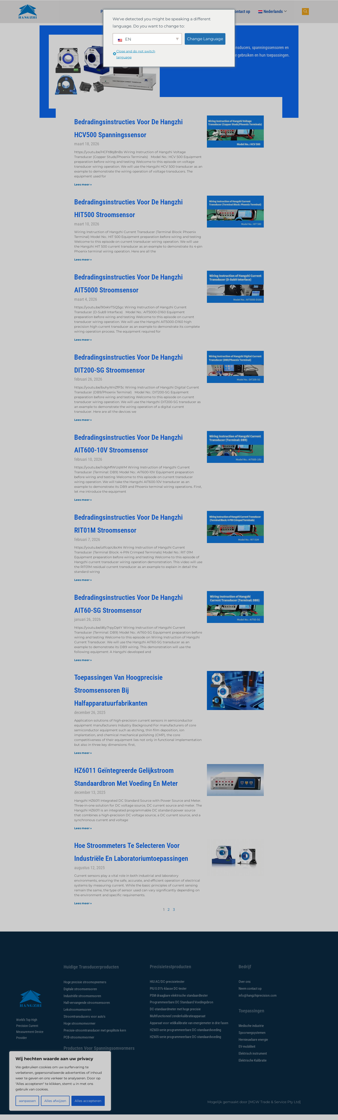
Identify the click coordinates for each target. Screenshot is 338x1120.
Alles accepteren (88, 1101)
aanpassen (27, 1101)
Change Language (205, 38)
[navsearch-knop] (305, 11)
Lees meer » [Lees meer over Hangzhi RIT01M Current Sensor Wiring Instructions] (83, 580)
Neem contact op (236, 11)
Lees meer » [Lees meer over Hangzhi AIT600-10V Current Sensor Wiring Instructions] (83, 499)
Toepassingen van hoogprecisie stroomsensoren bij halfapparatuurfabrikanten (118, 690)
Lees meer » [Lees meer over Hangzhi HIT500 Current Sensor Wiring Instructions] (83, 259)
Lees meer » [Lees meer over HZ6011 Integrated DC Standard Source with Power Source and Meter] (83, 828)
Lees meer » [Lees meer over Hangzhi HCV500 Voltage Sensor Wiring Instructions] (83, 184)
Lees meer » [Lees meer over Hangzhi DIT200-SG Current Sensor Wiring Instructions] (83, 420)
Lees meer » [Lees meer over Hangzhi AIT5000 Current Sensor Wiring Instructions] (83, 339)
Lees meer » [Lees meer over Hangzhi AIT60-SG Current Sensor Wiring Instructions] (83, 660)
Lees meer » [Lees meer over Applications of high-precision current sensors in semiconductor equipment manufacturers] (83, 753)
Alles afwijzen (55, 1101)
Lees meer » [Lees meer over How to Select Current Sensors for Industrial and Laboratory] (83, 903)
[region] (60, 1081)
